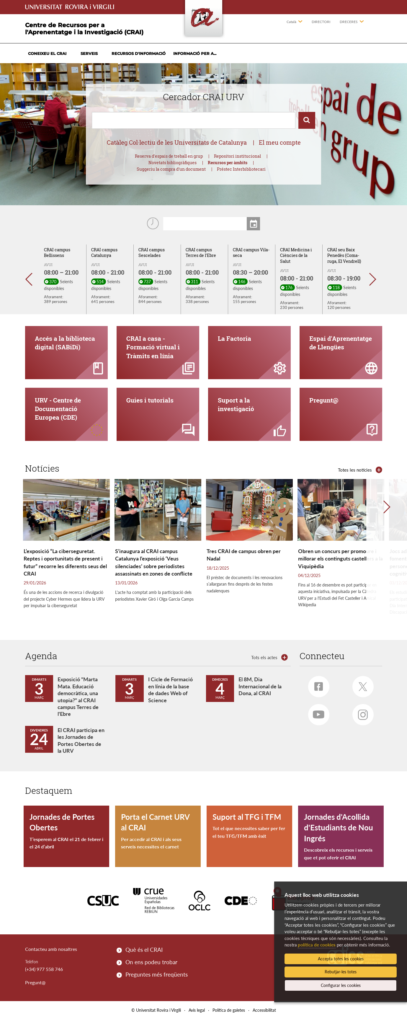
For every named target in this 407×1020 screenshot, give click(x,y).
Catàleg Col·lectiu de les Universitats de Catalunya (177, 142)
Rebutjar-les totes (341, 971)
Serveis (89, 53)
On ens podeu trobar (151, 962)
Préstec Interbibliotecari (241, 169)
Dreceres (349, 21)
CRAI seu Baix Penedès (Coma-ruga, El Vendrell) (344, 255)
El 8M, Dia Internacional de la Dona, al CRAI (260, 687)
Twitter (360, 685)
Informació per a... (194, 53)
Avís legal (197, 1010)
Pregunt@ (35, 983)
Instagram (360, 713)
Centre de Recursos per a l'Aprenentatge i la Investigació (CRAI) (84, 29)
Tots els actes (264, 658)
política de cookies (317, 944)
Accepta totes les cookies (341, 958)
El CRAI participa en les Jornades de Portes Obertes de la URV (81, 741)
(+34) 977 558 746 (44, 969)
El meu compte (280, 142)
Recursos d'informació (139, 53)
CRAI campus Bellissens (57, 252)
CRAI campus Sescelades (151, 252)
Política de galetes (229, 1010)
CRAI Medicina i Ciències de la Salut (296, 255)
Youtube (316, 713)
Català (291, 21)
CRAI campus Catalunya (104, 252)
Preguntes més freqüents (156, 975)
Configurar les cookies (341, 985)
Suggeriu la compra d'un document (171, 169)
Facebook (315, 685)
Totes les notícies (355, 470)
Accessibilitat (264, 1010)
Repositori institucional (237, 156)
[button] (31, 279)
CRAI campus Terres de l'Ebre (201, 252)
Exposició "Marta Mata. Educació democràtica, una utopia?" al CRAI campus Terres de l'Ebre (78, 697)
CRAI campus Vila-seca (251, 252)
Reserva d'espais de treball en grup (169, 156)
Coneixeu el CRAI (47, 53)
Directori (321, 21)
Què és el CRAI (144, 950)
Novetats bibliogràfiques (172, 162)
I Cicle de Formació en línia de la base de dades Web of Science (170, 690)
